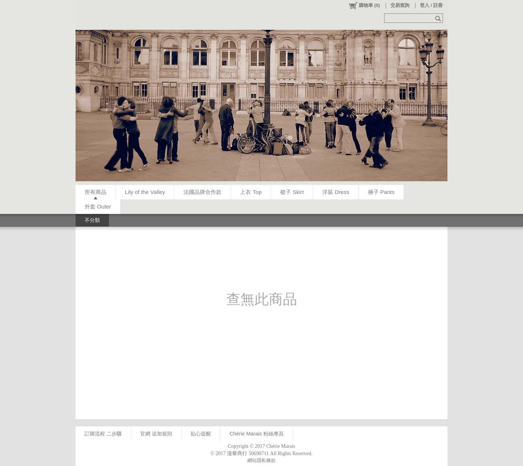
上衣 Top (251, 192)
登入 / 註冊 (431, 5)
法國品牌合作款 (202, 192)
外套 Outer (98, 206)
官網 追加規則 (156, 434)
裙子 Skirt (292, 192)
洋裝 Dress (335, 192)
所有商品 (95, 192)
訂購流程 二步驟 (103, 434)
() (364, 5)
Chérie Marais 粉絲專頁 (257, 434)
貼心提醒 (201, 434)
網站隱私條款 (261, 460)
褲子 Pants (381, 192)
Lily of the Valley (145, 192)
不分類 (92, 220)
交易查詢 (399, 5)
